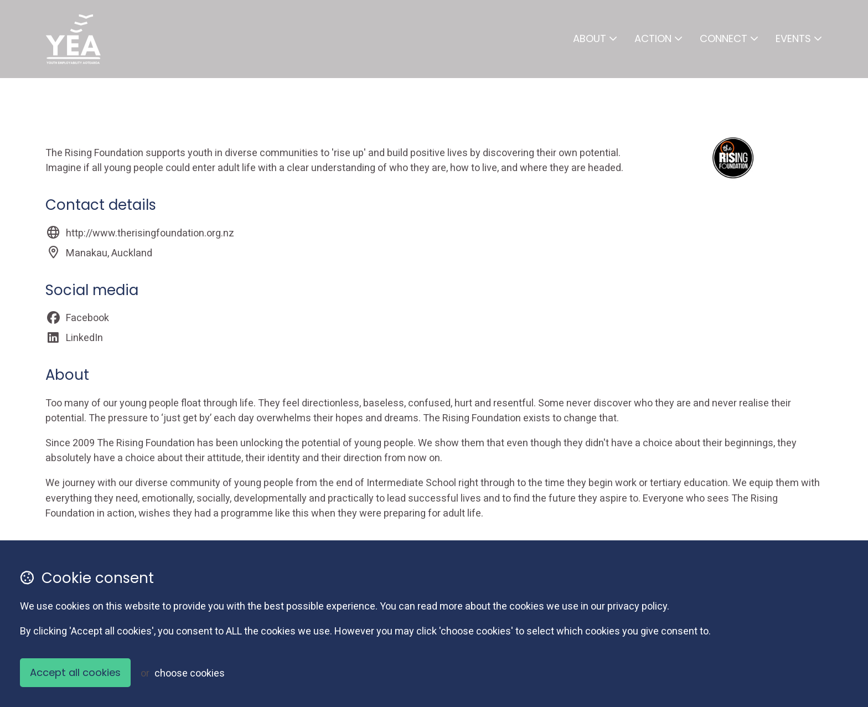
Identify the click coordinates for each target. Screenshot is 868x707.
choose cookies (189, 673)
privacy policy (637, 606)
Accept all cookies (75, 672)
